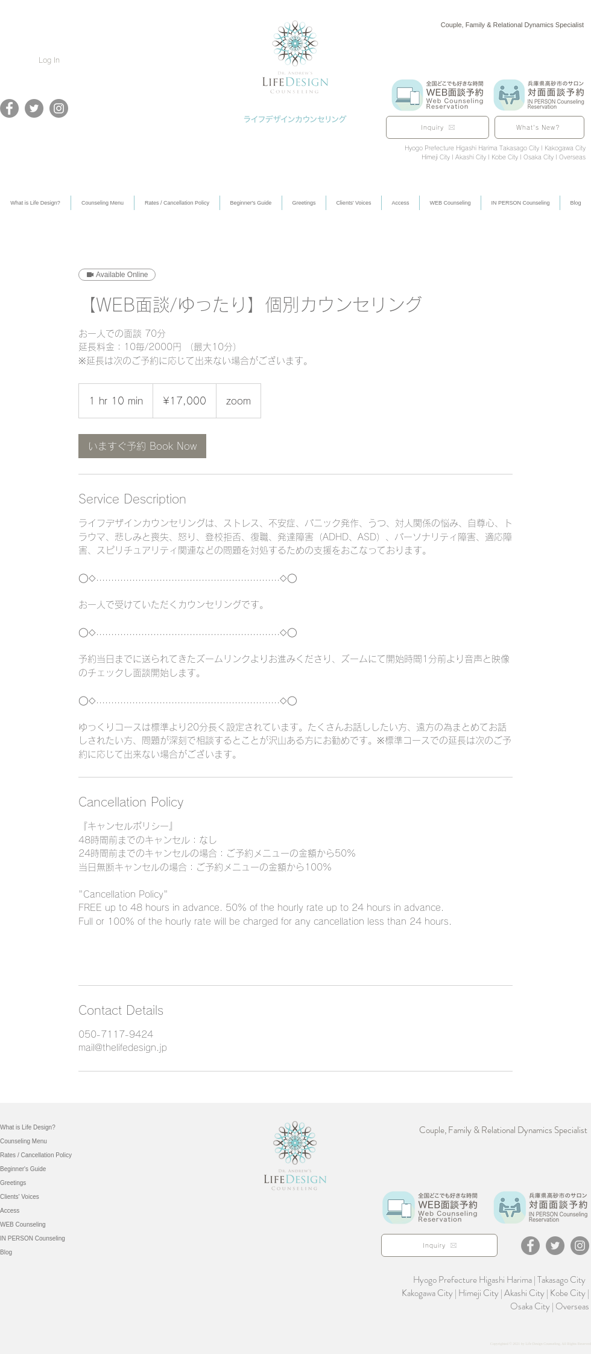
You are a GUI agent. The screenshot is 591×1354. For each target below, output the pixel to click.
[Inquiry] (437, 127)
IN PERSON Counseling (32, 1238)
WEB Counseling (23, 1224)
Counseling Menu (23, 1141)
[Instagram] (58, 108)
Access (9, 1210)
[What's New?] (539, 127)
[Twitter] (34, 108)
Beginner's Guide (23, 1169)
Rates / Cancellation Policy (36, 1155)
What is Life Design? (27, 1127)
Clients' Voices (19, 1196)
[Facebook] (9, 108)
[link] (142, 446)
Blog (6, 1252)
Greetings (13, 1183)
